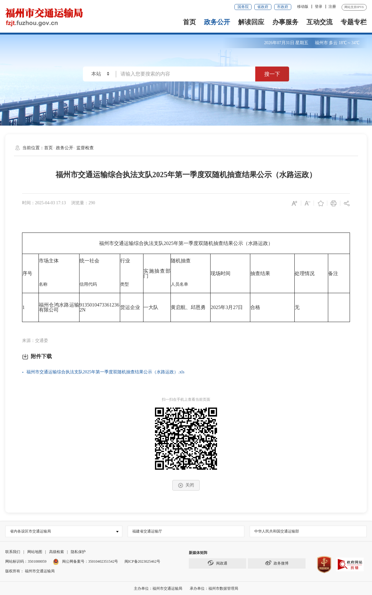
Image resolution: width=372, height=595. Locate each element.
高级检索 (56, 552)
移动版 (302, 6)
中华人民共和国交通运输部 (276, 531)
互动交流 (319, 22)
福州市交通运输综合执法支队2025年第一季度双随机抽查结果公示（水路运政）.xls (105, 372)
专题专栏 (354, 22)
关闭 (186, 485)
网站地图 (34, 552)
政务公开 (217, 22)
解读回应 (251, 22)
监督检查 (85, 147)
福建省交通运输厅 (147, 531)
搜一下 (272, 74)
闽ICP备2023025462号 (142, 561)
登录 (318, 6)
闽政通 (217, 563)
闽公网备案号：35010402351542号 (90, 561)
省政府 (262, 7)
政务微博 (276, 563)
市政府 (282, 7)
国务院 (243, 7)
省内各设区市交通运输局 (30, 531)
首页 (189, 22)
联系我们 (12, 552)
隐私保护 (78, 552)
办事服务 (285, 22)
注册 (332, 6)
